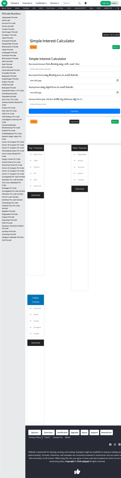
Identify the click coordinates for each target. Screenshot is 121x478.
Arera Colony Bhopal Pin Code (11, 155)
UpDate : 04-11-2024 (111, 35)
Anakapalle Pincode (9, 53)
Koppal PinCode (8, 217)
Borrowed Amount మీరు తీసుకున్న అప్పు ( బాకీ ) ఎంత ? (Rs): (54, 64)
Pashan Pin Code (8, 108)
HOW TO (108, 8)
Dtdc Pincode (7, 64)
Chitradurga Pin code (10, 203)
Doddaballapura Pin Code (12, 133)
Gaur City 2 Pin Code (10, 99)
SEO (41, 8)
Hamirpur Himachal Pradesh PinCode (13, 227)
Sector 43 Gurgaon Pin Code (13, 168)
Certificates (62, 432)
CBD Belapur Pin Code (10, 117)
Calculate (74, 111)
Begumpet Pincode (9, 76)
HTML (60, 8)
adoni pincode (7, 61)
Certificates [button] (41, 3)
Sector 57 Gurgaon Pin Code (13, 148)
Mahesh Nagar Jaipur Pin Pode (11, 137)
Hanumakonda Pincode (11, 70)
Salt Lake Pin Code (9, 111)
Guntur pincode (8, 26)
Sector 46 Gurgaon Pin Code (13, 142)
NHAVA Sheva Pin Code (11, 162)
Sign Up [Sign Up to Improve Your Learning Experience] (105, 3)
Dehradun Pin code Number (12, 180)
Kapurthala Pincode (9, 220)
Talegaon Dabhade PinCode (13, 237)
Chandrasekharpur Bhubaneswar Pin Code (11, 126)
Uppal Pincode (7, 38)
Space (84, 432)
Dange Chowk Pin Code (11, 159)
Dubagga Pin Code (9, 188)
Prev (33, 47)
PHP (99, 8)
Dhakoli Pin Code (8, 131)
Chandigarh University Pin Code (12, 121)
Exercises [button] (27, 3)
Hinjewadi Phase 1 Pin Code (13, 91)
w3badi (85, 461)
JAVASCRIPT (80, 8)
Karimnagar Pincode (10, 32)
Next (116, 47)
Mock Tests (6, 8)
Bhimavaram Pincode (10, 47)
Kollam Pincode (8, 82)
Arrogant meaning (35, 329)
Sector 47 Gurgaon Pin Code (13, 174)
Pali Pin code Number (10, 197)
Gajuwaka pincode (9, 96)
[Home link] (4, 1)
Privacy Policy (35, 437)
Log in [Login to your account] (114, 3)
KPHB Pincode (7, 85)
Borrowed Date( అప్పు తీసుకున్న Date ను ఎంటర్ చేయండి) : (54, 75)
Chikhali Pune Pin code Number (11, 207)
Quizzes (34, 432)
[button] (79, 3)
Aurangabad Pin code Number (13, 177)
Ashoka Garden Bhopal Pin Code (12, 103)
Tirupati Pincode (8, 29)
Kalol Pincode (7, 223)
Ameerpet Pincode (9, 41)
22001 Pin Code (8, 114)
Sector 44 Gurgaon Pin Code (13, 171)
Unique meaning (34, 335)
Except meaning (34, 323)
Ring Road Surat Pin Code (12, 165)
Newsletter (106, 432)
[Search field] (71, 3)
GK (34, 8)
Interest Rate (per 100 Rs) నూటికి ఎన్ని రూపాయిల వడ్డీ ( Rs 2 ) (55, 99)
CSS (69, 8)
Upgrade (74, 432)
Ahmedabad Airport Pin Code (13, 151)
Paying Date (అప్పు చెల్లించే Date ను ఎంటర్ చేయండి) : (51, 87)
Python (26, 8)
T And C (47, 437)
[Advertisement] (75, 19)
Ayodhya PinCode (9, 231)
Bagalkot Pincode (8, 211)
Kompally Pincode (9, 73)
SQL (91, 8)
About (67, 437)
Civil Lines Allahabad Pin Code (11, 184)
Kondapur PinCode (9, 35)
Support (94, 432)
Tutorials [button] (14, 3)
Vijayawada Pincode (9, 17)
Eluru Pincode (7, 67)
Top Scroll (74, 121)
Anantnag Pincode (9, 234)
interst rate (6, 20)
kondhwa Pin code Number (12, 200)
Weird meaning (33, 316)
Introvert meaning (35, 310)
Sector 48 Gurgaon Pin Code (13, 145)
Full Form (50, 8)
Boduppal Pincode (9, 88)
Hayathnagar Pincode (10, 79)
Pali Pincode (6, 240)
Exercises (48, 432)
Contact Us (58, 437)
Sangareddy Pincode (10, 44)
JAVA (17, 8)
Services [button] (54, 3)
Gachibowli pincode (9, 94)
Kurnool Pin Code (8, 23)
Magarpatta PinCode (10, 214)
